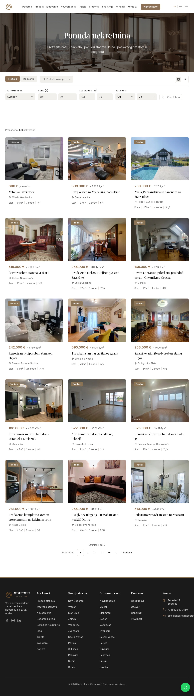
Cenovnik (136, 612)
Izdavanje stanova (47, 606)
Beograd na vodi (46, 618)
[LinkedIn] (19, 620)
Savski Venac (75, 636)
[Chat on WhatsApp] (185, 687)
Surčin (71, 661)
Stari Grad (73, 612)
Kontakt (132, 6)
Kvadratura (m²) (88, 90)
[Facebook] (7, 620)
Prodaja (39, 6)
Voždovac (74, 624)
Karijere (41, 649)
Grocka (72, 667)
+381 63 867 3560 (178, 609)
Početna (27, 6)
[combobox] (56, 79)
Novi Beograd (76, 600)
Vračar (72, 606)
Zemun (72, 618)
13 (116, 552)
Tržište (82, 6)
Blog (39, 630)
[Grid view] (178, 79)
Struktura (120, 90)
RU (186, 6)
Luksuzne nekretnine (48, 624)
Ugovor (135, 606)
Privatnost (136, 618)
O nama (120, 6)
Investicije (107, 6)
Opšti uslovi (137, 600)
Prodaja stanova (46, 600)
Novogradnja (68, 6)
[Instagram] (13, 620)
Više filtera (171, 97)
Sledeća (127, 552)
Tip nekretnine (14, 90)
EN (180, 6)
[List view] (185, 79)
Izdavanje (52, 6)
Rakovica (73, 655)
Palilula (72, 643)
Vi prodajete (150, 6)
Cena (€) (43, 90)
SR (174, 6)
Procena (94, 6)
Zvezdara (73, 630)
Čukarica (73, 649)
